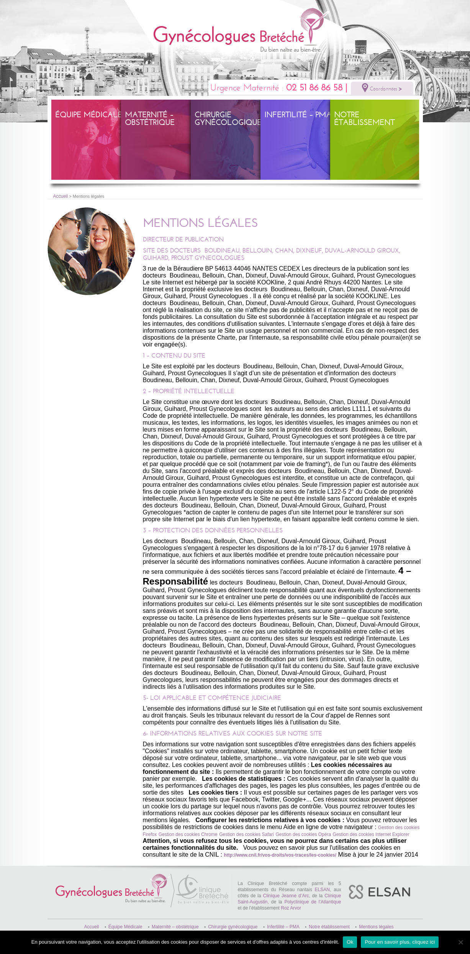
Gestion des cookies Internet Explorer (371, 834)
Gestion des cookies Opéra (303, 834)
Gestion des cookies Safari (246, 834)
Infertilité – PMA (298, 114)
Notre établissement (364, 118)
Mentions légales (376, 926)
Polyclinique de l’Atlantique (312, 902)
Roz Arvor (291, 908)
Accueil (60, 196)
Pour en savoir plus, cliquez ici (400, 942)
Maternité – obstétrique (150, 118)
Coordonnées (382, 87)
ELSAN (322, 889)
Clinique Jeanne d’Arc (286, 895)
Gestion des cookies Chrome (188, 834)
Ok (350, 942)
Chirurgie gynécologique (228, 118)
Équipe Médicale (88, 114)
